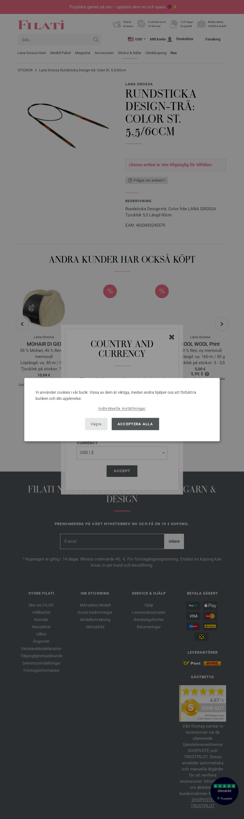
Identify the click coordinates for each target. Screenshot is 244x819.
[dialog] (122, 409)
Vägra (96, 424)
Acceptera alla (135, 424)
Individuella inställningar (122, 408)
